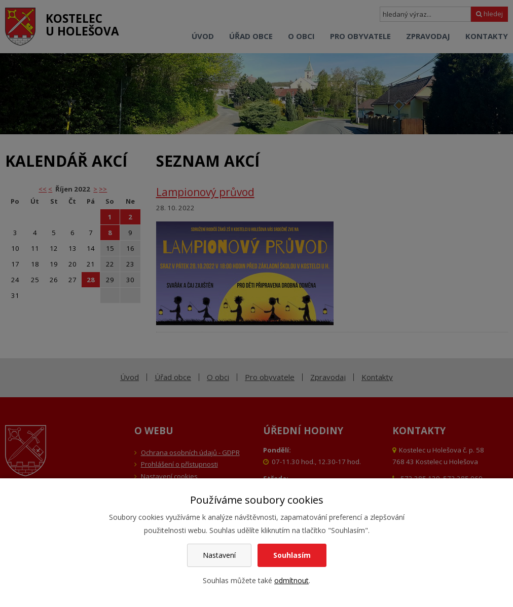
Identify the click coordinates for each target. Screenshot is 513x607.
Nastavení (219, 555)
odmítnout (291, 580)
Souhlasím (292, 555)
